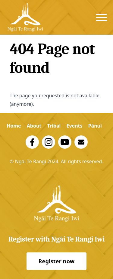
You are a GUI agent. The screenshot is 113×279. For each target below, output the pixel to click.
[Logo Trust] (25, 17)
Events (74, 125)
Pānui (95, 125)
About (34, 125)
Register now (57, 261)
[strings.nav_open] (101, 17)
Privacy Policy (56, 168)
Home (14, 125)
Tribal (54, 125)
